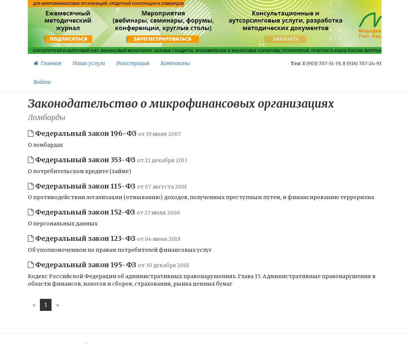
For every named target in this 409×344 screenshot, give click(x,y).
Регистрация (132, 63)
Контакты (175, 63)
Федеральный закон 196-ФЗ (104, 133)
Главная (47, 63)
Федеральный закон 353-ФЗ (107, 159)
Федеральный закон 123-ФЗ (104, 238)
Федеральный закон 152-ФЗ (104, 212)
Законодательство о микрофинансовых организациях (181, 103)
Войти (42, 82)
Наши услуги (89, 63)
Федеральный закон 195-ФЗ (108, 264)
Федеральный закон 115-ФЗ (107, 186)
